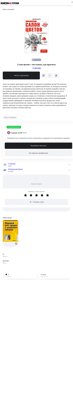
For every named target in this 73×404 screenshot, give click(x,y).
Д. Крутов (36, 68)
